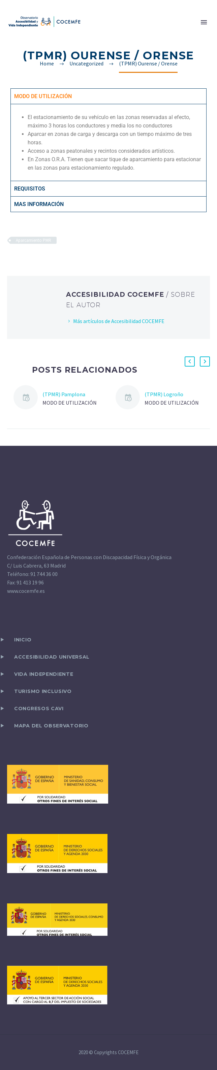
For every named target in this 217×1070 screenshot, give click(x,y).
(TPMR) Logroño (164, 394)
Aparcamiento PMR (33, 240)
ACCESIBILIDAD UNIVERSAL (52, 657)
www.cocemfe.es (26, 590)
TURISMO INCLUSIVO (43, 691)
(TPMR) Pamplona (63, 394)
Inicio (22, 640)
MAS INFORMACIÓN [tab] (39, 204)
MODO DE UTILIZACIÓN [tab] (43, 96)
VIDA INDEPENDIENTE (43, 674)
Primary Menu (204, 22)
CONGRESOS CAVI (39, 708)
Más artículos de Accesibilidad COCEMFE (118, 321)
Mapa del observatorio (51, 726)
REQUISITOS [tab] (29, 188)
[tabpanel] (108, 142)
